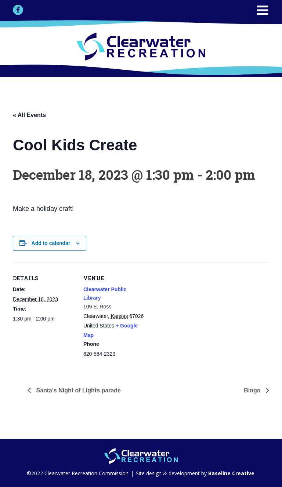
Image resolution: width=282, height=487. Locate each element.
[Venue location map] (192, 313)
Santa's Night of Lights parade (78, 390)
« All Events (29, 115)
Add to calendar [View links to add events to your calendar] (51, 243)
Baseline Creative (230, 473)
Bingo (253, 390)
